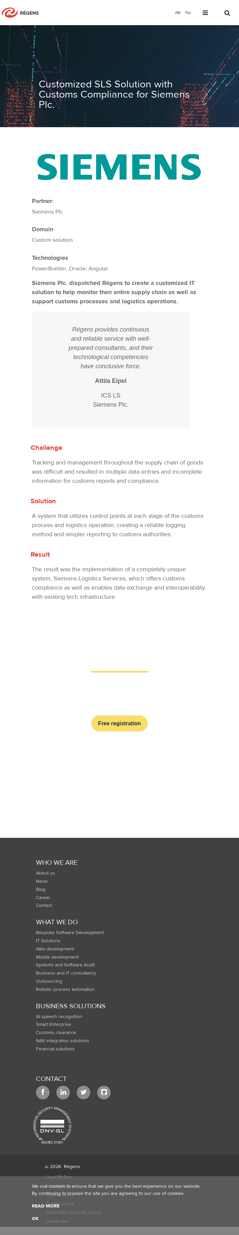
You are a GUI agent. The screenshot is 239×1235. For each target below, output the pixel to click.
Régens (72, 1167)
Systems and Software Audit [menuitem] (65, 965)
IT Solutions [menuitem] (48, 941)
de (178, 13)
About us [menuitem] (45, 873)
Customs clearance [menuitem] (56, 1033)
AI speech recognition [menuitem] (59, 1017)
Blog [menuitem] (40, 889)
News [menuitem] (42, 881)
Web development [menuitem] (55, 949)
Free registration (119, 723)
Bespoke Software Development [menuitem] (70, 933)
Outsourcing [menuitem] (49, 981)
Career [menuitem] (43, 898)
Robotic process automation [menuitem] (65, 989)
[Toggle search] (227, 14)
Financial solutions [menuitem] (55, 1049)
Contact (51, 1079)
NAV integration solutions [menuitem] (62, 1041)
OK (35, 1219)
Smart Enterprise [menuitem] (53, 1024)
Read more (45, 1206)
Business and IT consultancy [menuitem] (66, 973)
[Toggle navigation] (205, 14)
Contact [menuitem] (44, 905)
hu (188, 13)
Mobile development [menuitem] (57, 957)
